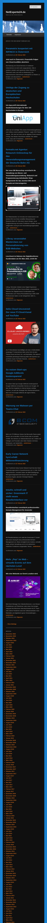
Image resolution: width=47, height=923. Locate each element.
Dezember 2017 (11, 767)
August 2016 (10, 802)
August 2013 (10, 882)
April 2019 (9, 731)
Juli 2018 (9, 751)
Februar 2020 (10, 709)
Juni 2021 (9, 674)
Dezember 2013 (11, 873)
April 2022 (9, 651)
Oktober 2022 (10, 638)
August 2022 (10, 642)
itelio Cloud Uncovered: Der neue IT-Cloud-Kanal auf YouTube (18, 312)
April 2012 (9, 918)
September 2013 (11, 880)
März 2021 (9, 680)
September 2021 (11, 667)
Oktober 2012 (10, 904)
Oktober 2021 (10, 665)
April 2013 (9, 891)
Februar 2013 (10, 895)
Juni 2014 (9, 860)
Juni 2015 (9, 833)
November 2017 (11, 769)
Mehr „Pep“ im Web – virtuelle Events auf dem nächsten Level (18, 562)
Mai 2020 (8, 702)
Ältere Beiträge (11, 624)
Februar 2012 (10, 922)
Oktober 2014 (10, 851)
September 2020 (11, 694)
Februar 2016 (10, 816)
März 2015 (9, 840)
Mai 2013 (8, 889)
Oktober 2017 (10, 771)
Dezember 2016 (11, 793)
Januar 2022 (10, 658)
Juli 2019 (9, 725)
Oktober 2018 (10, 745)
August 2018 (10, 749)
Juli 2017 (9, 778)
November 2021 (11, 662)
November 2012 (11, 902)
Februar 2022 (10, 656)
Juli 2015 (9, 831)
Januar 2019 (10, 738)
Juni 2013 (9, 887)
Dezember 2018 (11, 740)
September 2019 (11, 720)
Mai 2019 (8, 729)
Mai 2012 (8, 915)
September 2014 (11, 853)
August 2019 (10, 722)
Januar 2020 (10, 711)
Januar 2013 (10, 898)
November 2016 (11, 796)
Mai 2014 (8, 862)
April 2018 (9, 758)
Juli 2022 (9, 645)
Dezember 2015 (11, 820)
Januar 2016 (10, 818)
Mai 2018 (8, 756)
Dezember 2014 (11, 847)
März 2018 (9, 760)
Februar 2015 (10, 842)
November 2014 (11, 849)
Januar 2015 (10, 844)
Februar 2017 (10, 789)
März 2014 (9, 867)
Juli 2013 (9, 884)
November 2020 (11, 689)
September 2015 (11, 827)
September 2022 (11, 640)
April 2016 (9, 811)
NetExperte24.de (15, 12)
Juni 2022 (9, 647)
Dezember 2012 (11, 900)
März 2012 (9, 920)
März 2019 (9, 733)
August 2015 (10, 829)
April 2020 (9, 705)
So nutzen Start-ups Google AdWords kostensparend (16, 372)
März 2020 (9, 707)
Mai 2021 (8, 676)
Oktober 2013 (10, 878)
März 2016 (9, 813)
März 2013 (9, 893)
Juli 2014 (9, 858)
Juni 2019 (9, 727)
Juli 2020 (9, 698)
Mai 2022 (8, 649)
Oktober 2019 (10, 718)
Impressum (18, 34)
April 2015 (9, 838)
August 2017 (10, 776)
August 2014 (10, 855)
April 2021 (9, 678)
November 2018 (11, 742)
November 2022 (11, 636)
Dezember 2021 (11, 660)
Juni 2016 (9, 807)
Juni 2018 (9, 753)
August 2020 (10, 696)
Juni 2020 (9, 700)
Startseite (9, 34)
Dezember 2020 (11, 687)
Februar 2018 (10, 762)
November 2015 (11, 822)
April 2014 (9, 864)
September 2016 (11, 800)
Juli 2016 (9, 804)
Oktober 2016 (10, 798)
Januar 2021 (10, 685)
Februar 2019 (10, 736)
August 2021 (10, 669)
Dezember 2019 (11, 713)
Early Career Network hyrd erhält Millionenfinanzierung (17, 457)
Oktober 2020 (10, 691)
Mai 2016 (8, 809)
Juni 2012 (9, 913)
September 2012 (11, 906)
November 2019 (11, 716)
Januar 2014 (10, 871)
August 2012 (10, 909)
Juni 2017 (9, 780)
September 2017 (11, 773)
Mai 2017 (8, 782)
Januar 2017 (10, 791)
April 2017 (9, 784)
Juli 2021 (9, 671)
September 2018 (11, 747)
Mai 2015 (8, 835)
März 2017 (9, 787)
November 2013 (11, 875)
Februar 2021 (10, 682)
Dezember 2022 (11, 634)
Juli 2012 (9, 911)
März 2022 (9, 654)
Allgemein (20, 79)
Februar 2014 (10, 869)
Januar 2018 (10, 764)
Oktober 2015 (10, 824)
